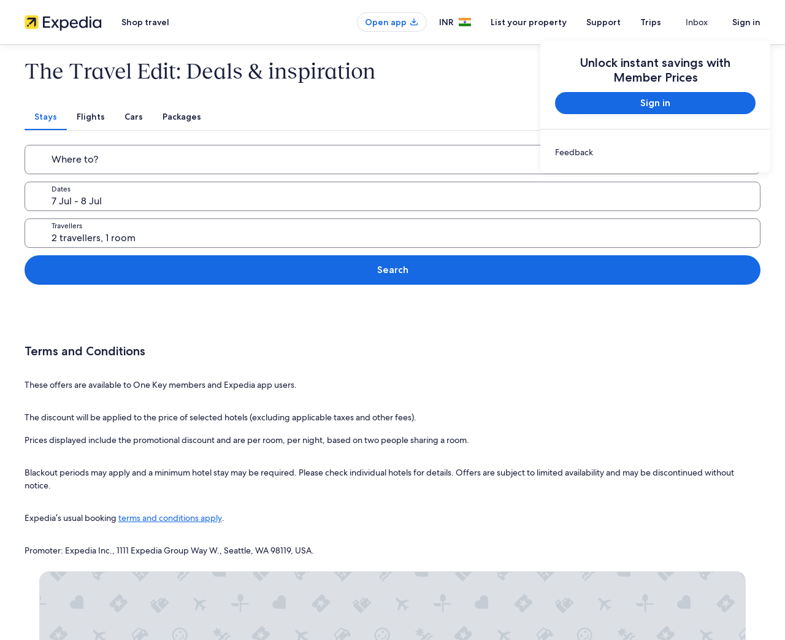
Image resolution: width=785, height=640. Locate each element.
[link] (655, 152)
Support (625, 22)
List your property (551, 22)
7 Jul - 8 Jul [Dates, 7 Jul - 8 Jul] (310, 164)
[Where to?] (144, 159)
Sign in (746, 22)
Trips (672, 22)
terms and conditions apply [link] (170, 422)
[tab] (320, 116)
